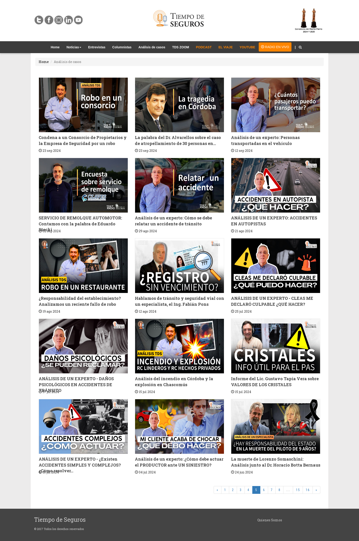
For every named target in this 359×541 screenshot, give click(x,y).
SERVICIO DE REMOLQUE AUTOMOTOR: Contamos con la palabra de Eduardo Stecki (80, 223)
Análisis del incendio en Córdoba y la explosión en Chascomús (174, 381)
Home (57, 47)
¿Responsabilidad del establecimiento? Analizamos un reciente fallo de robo (80, 301)
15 (298, 490)
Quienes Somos (269, 520)
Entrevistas (96, 47)
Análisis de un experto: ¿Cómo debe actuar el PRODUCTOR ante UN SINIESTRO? (179, 462)
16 (308, 490)
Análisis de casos (151, 47)
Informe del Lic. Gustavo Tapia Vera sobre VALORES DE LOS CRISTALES (275, 381)
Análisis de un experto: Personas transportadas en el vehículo (265, 140)
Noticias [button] (73, 47)
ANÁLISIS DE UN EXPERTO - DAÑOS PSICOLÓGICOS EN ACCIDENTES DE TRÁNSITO (76, 384)
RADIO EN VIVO (275, 47)
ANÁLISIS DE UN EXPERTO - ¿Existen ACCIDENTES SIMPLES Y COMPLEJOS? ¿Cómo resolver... (80, 464)
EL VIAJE (225, 47)
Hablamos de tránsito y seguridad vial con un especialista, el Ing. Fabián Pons (179, 301)
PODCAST (204, 47)
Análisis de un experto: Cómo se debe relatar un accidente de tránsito (173, 221)
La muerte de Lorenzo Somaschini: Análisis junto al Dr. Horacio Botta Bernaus (275, 462)
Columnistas (121, 47)
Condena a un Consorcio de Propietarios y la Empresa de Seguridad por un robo (83, 140)
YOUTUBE (247, 47)
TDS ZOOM (180, 47)
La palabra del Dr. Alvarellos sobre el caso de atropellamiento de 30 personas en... (178, 140)
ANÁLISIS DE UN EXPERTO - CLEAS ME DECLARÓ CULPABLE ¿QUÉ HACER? (272, 301)
